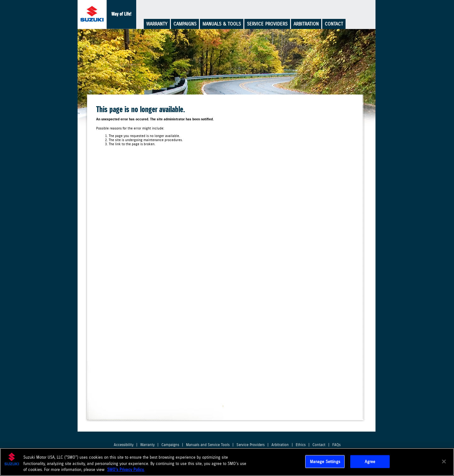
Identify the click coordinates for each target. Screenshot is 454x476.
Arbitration (306, 24)
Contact (334, 24)
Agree (370, 461)
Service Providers (267, 24)
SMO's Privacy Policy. (125, 469)
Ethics (301, 445)
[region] (227, 462)
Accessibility (123, 445)
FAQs (336, 445)
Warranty (156, 24)
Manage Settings (325, 461)
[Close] (444, 461)
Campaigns (184, 24)
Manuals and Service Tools (208, 445)
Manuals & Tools (221, 24)
